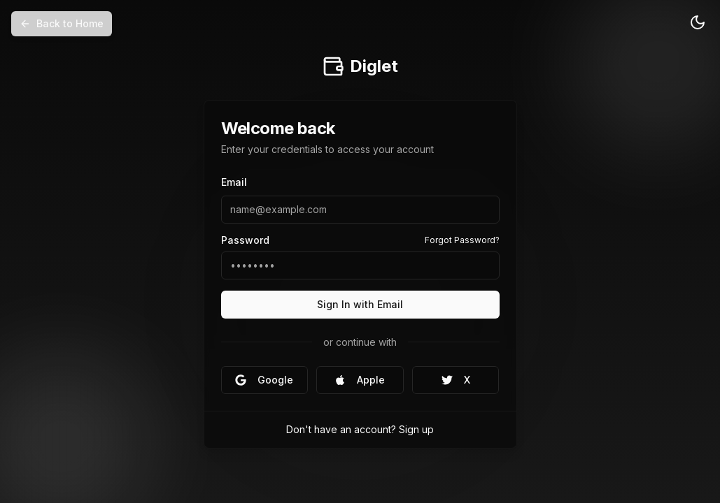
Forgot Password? (462, 240)
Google (264, 380)
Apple (359, 380)
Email (234, 182)
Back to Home (62, 23)
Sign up (416, 429)
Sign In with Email (360, 304)
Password (245, 240)
